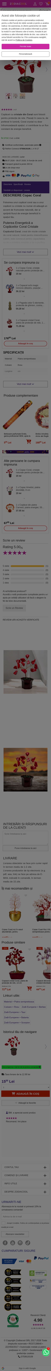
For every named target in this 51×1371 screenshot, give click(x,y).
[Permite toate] (25, 46)
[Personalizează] (25, 54)
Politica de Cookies (24, 40)
